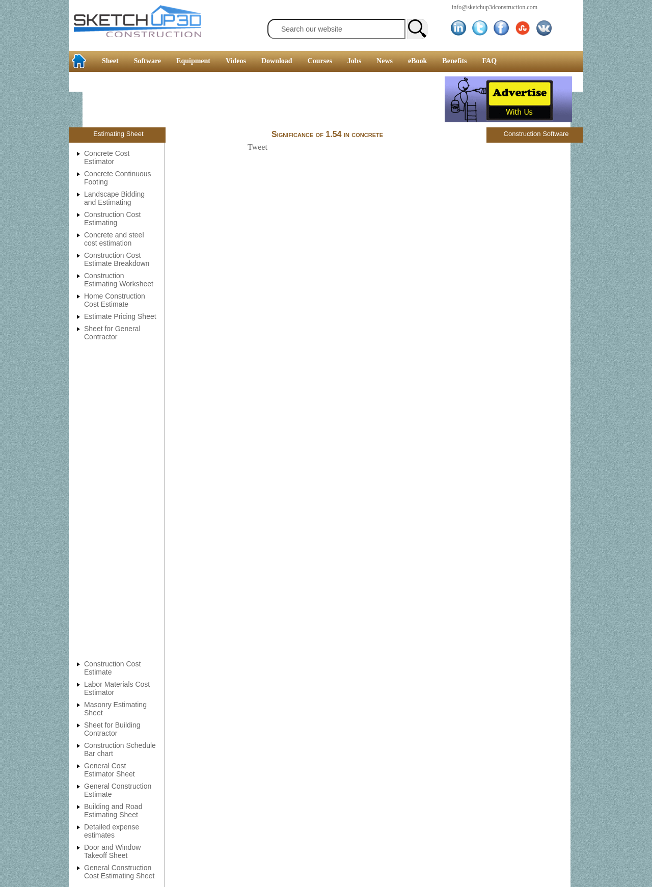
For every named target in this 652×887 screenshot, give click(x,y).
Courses (320, 61)
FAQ (489, 61)
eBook (417, 61)
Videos (236, 61)
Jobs (354, 61)
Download (276, 61)
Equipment (193, 61)
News (384, 61)
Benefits (454, 61)
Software (147, 61)
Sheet (110, 61)
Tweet (257, 147)
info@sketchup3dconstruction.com (494, 7)
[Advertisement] (256, 99)
